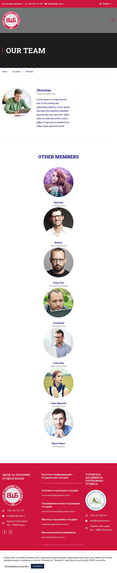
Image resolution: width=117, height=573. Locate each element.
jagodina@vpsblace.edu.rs (53, 537)
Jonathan (58, 322)
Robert (58, 242)
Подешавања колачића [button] (16, 566)
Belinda (58, 202)
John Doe (58, 363)
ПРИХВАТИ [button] (37, 566)
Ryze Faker (58, 443)
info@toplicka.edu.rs (100, 520)
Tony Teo (58, 282)
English (104, 4)
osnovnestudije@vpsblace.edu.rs (55, 495)
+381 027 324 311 (98, 515)
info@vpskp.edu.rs (56, 4)
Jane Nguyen (59, 403)
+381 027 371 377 (35, 4)
